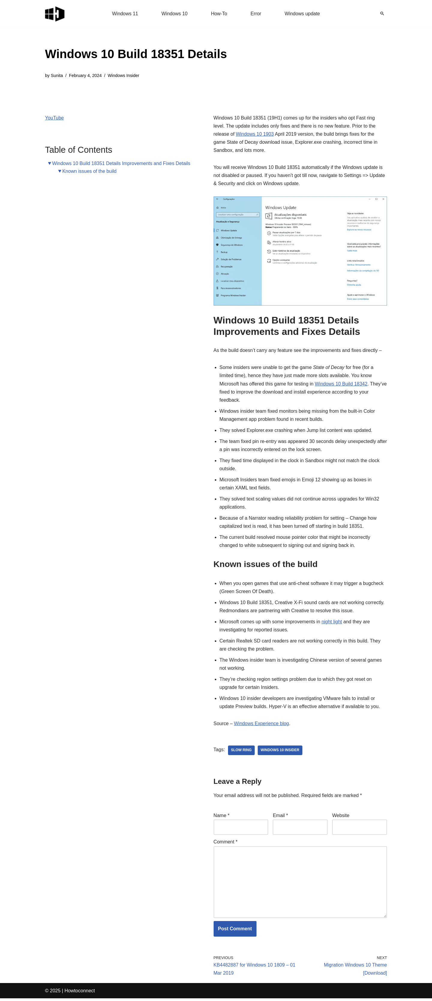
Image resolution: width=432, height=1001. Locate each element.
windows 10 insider (280, 752)
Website (341, 817)
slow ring (241, 752)
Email (280, 817)
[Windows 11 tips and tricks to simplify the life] (55, 13)
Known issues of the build (89, 171)
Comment (226, 843)
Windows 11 (125, 13)
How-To (219, 13)
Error (255, 13)
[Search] (382, 13)
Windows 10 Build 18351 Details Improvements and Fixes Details (121, 163)
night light (332, 622)
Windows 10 (174, 13)
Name (222, 817)
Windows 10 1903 (255, 134)
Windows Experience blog (261, 725)
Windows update (302, 13)
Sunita (57, 75)
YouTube (54, 117)
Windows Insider (124, 75)
